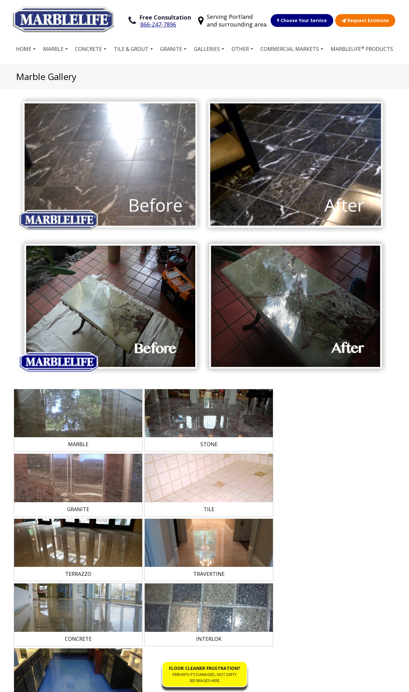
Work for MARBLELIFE (243, 569)
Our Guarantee (245, 555)
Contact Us (240, 593)
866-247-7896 (158, 24)
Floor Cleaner (243, 583)
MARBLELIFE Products (362, 47)
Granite (171, 47)
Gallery (139, 551)
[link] (76, 277)
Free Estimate (147, 562)
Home (23, 47)
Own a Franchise (150, 531)
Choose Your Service (302, 20)
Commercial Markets (289, 47)
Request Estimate (365, 20)
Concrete (88, 47)
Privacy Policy (109, 683)
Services (140, 521)
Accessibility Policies (154, 683)
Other (240, 47)
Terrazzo (46, 541)
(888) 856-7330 (348, 541)
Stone (42, 531)
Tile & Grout (131, 47)
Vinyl (41, 572)
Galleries (207, 47)
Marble (53, 47)
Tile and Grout (52, 521)
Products (141, 541)
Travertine (48, 582)
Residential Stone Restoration (247, 542)
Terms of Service (68, 683)
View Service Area (359, 458)
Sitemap (32, 683)
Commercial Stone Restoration (248, 525)
